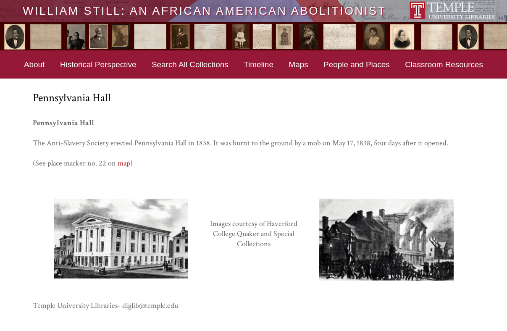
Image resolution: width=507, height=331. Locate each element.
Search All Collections (190, 64)
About (34, 64)
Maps (298, 64)
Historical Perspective (98, 64)
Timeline (258, 64)
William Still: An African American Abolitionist (204, 10)
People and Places (356, 64)
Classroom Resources (444, 64)
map (124, 163)
